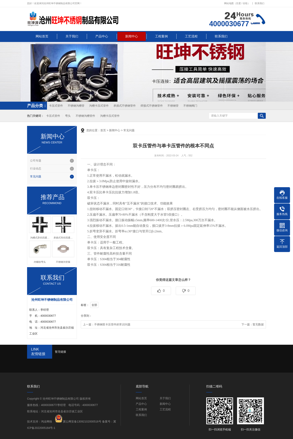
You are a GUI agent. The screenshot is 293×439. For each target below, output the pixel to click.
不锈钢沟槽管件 (85, 115)
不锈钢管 (173, 105)
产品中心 (101, 36)
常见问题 (35, 176)
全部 (94, 305)
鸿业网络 (46, 421)
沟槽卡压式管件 (99, 105)
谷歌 (245, 3)
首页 (103, 130)
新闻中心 (131, 36)
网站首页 (42, 36)
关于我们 (71, 36)
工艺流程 (191, 36)
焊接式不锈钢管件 (152, 105)
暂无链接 (60, 351)
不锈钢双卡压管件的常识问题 (112, 324)
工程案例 (161, 36)
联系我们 (259, 3)
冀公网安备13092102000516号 (82, 421)
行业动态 (35, 168)
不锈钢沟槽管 (76, 105)
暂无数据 (258, 324)
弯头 (68, 115)
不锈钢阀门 (190, 105)
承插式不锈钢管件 (124, 105)
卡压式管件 (56, 105)
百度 (238, 3)
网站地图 (229, 3)
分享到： (86, 315)
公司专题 (35, 160)
